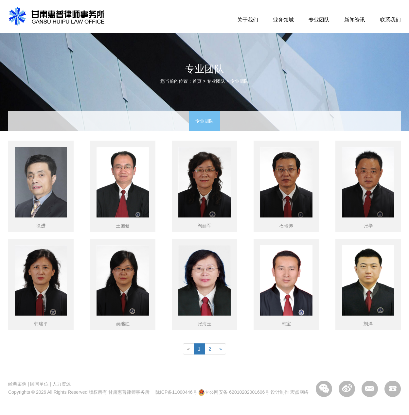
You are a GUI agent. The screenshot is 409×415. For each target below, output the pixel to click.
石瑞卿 (286, 225)
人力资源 (61, 384)
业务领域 (283, 20)
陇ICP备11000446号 (176, 392)
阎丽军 (204, 225)
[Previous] (188, 348)
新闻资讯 (354, 20)
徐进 (40, 225)
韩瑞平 (41, 323)
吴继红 (123, 323)
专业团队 (319, 20)
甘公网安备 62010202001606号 (233, 392)
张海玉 (204, 323)
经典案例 (17, 384)
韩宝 (286, 323)
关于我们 (247, 20)
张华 (368, 225)
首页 (197, 81)
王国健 (123, 225)
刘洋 (368, 323)
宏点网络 (299, 392)
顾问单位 (39, 384)
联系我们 (390, 20)
